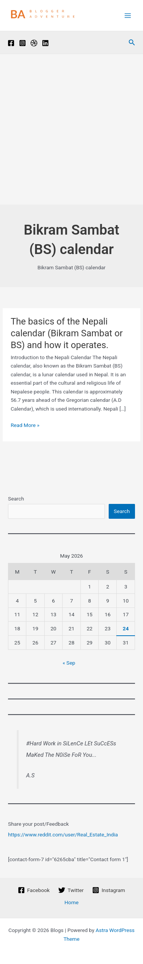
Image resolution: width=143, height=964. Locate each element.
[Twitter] (71, 890)
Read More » (25, 425)
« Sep (69, 663)
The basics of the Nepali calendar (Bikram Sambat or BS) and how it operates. (67, 333)
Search (16, 499)
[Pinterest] (34, 43)
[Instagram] (22, 43)
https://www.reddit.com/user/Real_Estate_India (63, 834)
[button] (132, 42)
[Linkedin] (45, 43)
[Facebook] (11, 43)
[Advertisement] (71, 129)
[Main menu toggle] (128, 15)
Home (71, 902)
